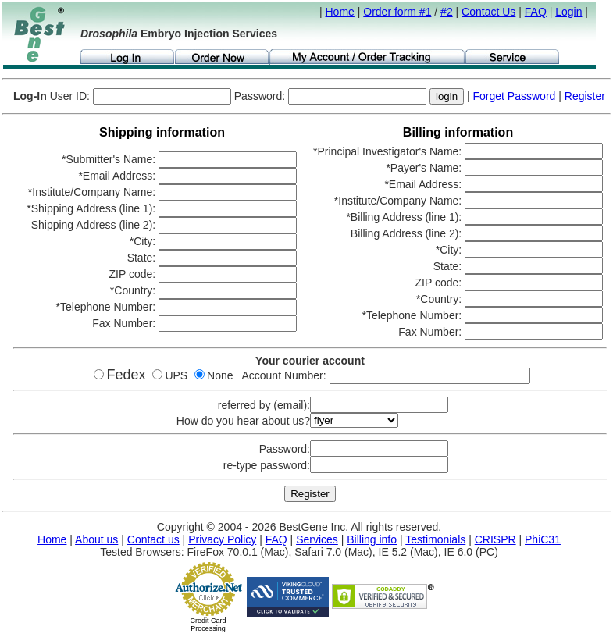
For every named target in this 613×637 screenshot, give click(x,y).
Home (340, 11)
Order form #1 (397, 11)
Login (568, 11)
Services (317, 539)
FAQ (536, 11)
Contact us (153, 539)
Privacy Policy (222, 539)
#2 (446, 11)
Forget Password (514, 96)
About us (96, 539)
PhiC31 (543, 539)
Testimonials (435, 539)
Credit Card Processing (208, 624)
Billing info (372, 539)
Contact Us (488, 11)
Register (585, 96)
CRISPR (495, 539)
